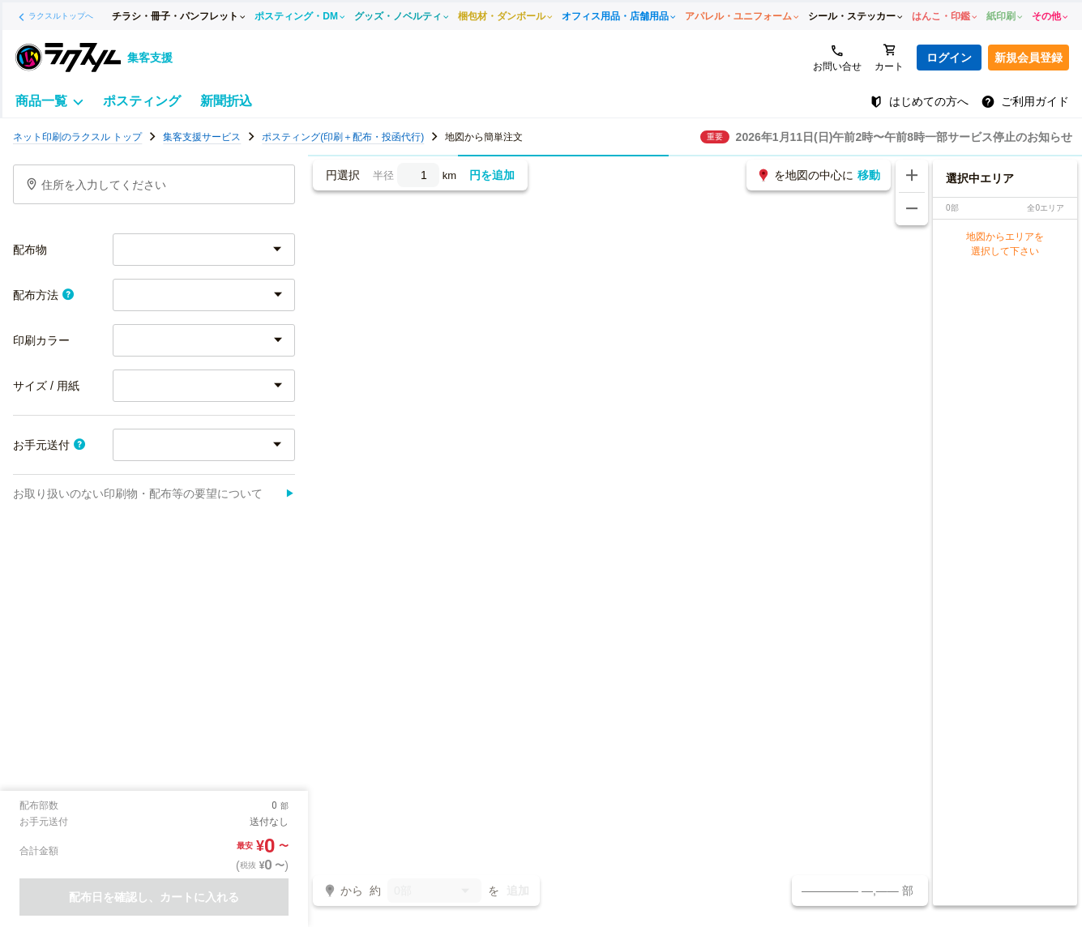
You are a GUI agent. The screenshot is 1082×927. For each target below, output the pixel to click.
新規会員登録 (1028, 57)
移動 (868, 175)
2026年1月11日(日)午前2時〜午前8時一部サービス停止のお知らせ (904, 136)
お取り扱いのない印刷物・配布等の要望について (154, 493)
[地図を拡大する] (912, 176)
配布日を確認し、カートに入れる (154, 897)
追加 (518, 890)
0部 (434, 892)
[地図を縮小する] (912, 209)
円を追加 (492, 175)
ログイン (949, 57)
